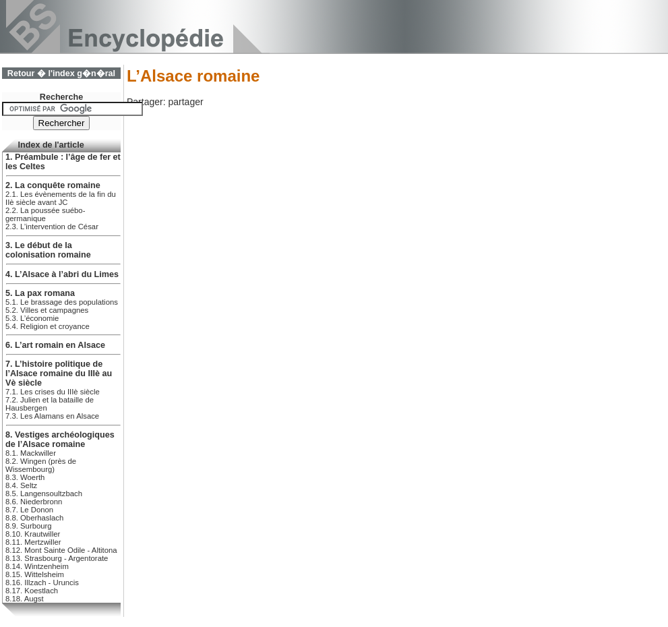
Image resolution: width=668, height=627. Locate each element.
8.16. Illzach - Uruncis (42, 582)
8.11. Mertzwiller (33, 542)
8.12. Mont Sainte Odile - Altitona (61, 550)
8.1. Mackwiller (30, 453)
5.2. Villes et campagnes (46, 310)
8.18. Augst (24, 599)
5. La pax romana (40, 293)
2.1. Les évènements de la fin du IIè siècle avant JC (60, 198)
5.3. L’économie (32, 318)
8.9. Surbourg (28, 526)
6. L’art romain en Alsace (55, 345)
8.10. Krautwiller (32, 534)
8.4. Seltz (21, 485)
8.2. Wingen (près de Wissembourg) (40, 465)
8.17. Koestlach (31, 591)
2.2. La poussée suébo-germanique (45, 214)
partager (185, 101)
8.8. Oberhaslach (34, 518)
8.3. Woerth (24, 477)
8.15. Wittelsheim (34, 574)
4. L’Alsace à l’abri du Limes (62, 274)
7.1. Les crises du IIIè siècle (52, 392)
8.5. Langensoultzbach (43, 493)
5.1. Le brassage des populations (61, 302)
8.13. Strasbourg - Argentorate (56, 558)
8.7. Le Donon (29, 510)
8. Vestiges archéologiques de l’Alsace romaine (60, 439)
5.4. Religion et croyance (47, 326)
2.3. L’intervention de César (51, 226)
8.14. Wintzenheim (37, 566)
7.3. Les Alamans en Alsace (52, 416)
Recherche (61, 97)
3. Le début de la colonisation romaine (48, 250)
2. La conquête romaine (52, 185)
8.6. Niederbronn (33, 502)
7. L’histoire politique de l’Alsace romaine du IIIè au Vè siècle (58, 373)
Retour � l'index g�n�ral (61, 73)
